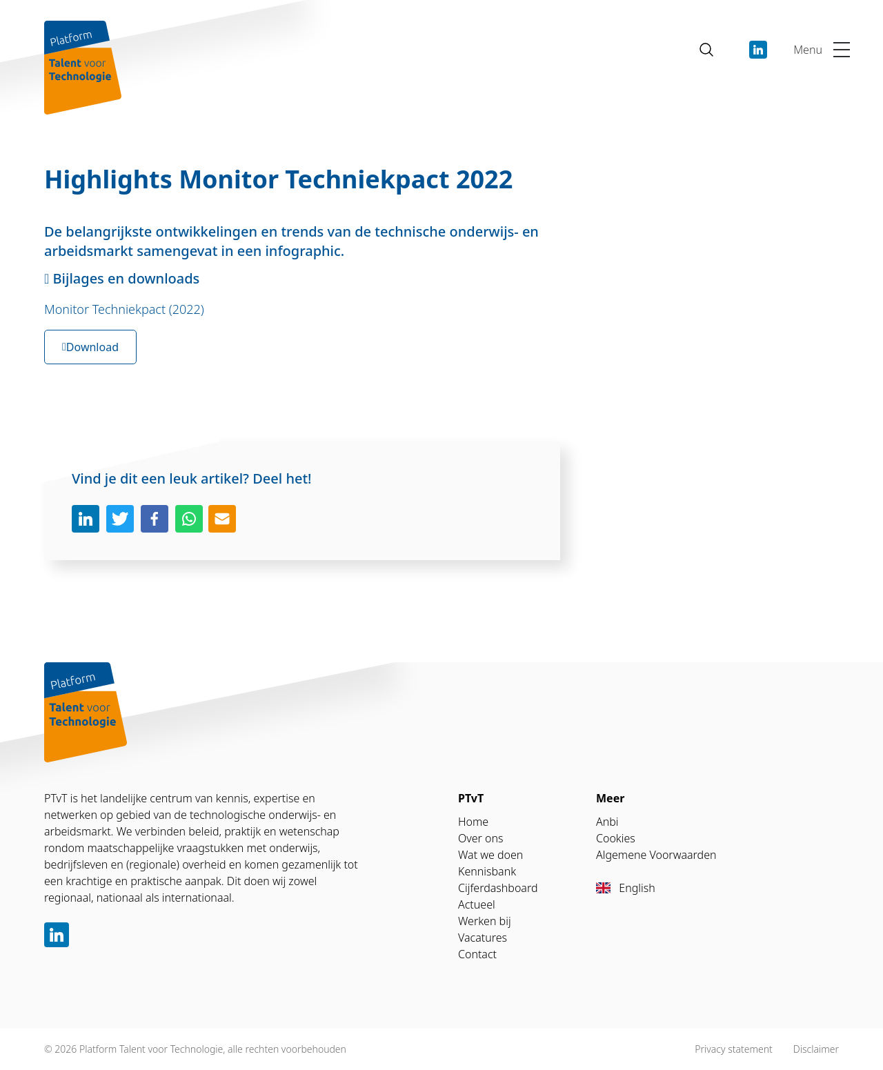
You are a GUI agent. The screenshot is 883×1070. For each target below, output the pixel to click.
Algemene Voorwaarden (656, 854)
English (625, 887)
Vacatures (482, 937)
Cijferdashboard (498, 887)
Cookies (615, 838)
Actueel (476, 904)
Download (90, 347)
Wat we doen (490, 854)
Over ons (481, 838)
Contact (477, 954)
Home (473, 821)
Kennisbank (487, 871)
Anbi (607, 821)
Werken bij (484, 921)
